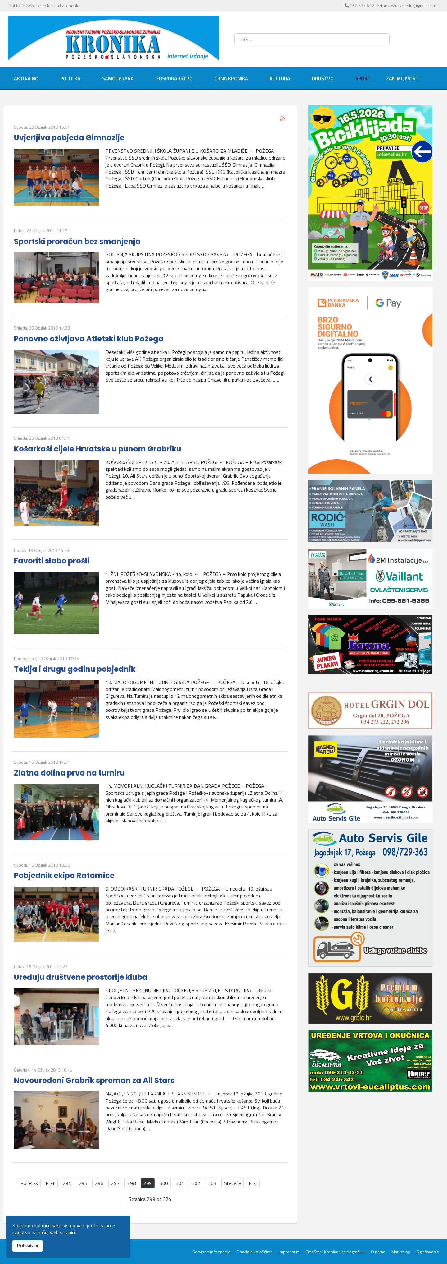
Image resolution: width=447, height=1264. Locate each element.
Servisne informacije (211, 1252)
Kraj (253, 1183)
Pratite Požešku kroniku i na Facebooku (44, 5)
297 (115, 1183)
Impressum (289, 1252)
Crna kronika (231, 78)
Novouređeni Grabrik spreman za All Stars (94, 1080)
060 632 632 (362, 5)
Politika (70, 78)
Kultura (280, 78)
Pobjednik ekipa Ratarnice (64, 875)
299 (147, 1183)
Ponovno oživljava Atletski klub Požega (89, 339)
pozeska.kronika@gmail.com (409, 5)
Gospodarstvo (174, 78)
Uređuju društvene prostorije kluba (80, 977)
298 (131, 1183)
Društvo (323, 78)
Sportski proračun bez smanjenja (77, 241)
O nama (378, 1252)
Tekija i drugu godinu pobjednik (74, 669)
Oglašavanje (427, 1252)
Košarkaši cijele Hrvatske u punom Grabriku (97, 449)
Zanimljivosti (403, 78)
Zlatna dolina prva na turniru (69, 773)
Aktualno (26, 78)
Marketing (400, 1252)
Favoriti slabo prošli (51, 561)
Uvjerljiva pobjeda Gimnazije (69, 137)
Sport (363, 78)
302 (196, 1183)
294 (67, 1183)
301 (180, 1183)
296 (99, 1183)
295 (83, 1183)
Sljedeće (232, 1183)
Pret (50, 1183)
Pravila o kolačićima (255, 1252)
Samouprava (118, 78)
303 (212, 1183)
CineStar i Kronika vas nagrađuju (335, 1252)
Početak (29, 1183)
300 (164, 1183)
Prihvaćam (27, 1245)
